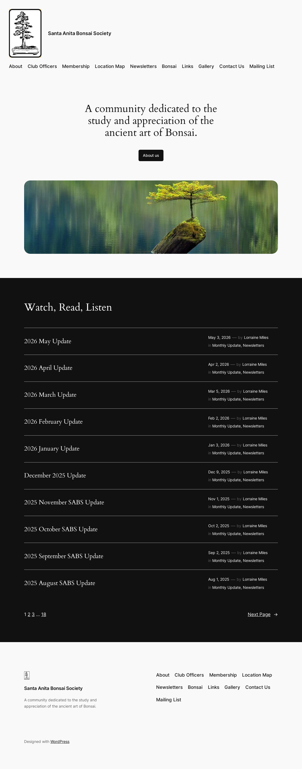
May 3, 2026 (219, 337)
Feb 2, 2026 (218, 418)
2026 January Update (51, 448)
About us (151, 155)
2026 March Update (50, 395)
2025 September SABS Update (63, 556)
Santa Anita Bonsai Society (79, 33)
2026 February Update (53, 421)
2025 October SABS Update (61, 529)
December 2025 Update (55, 475)
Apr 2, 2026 (218, 364)
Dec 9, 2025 (219, 472)
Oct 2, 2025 (218, 525)
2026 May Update (47, 341)
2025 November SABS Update (64, 502)
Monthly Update (226, 345)
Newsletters (253, 345)
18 (43, 614)
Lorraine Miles (256, 337)
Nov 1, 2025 (219, 498)
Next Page (263, 614)
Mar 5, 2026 (219, 391)
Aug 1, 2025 (218, 579)
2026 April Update (48, 368)
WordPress (59, 741)
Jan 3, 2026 (219, 445)
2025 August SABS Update (59, 583)
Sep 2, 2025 (219, 552)
